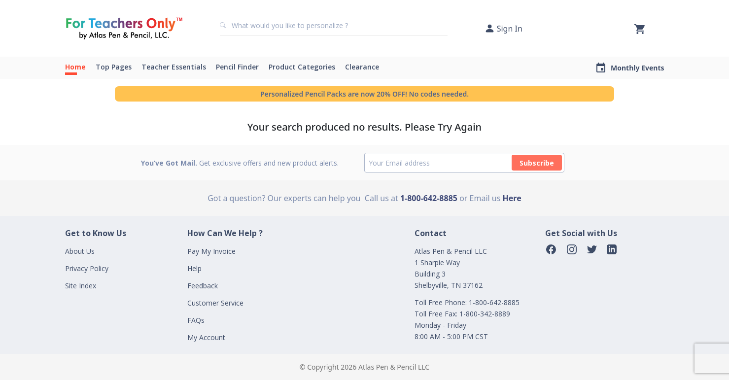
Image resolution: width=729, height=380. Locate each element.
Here (512, 198)
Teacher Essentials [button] (173, 66)
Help (194, 268)
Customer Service (215, 303)
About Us (80, 251)
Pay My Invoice (211, 251)
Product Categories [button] (302, 66)
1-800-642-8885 (428, 198)
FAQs (196, 320)
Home (75, 66)
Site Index (80, 285)
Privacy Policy (86, 268)
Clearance (362, 66)
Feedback (202, 285)
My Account (206, 337)
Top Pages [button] (114, 66)
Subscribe (537, 163)
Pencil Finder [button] (237, 66)
